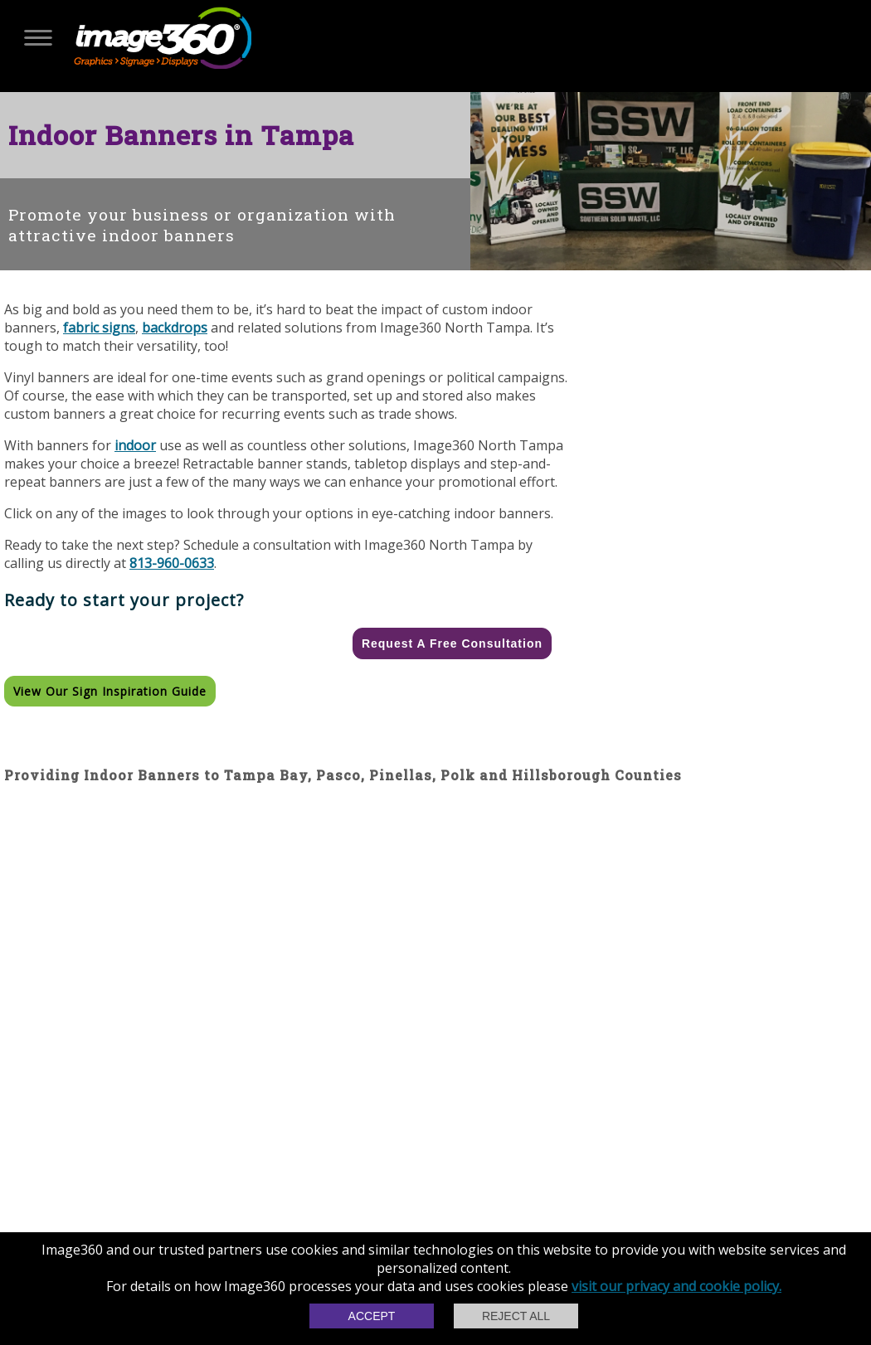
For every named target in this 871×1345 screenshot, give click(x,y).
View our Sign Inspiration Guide (110, 691)
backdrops (174, 327)
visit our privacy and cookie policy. (676, 1286)
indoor (135, 445)
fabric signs (99, 327)
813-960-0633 (171, 563)
